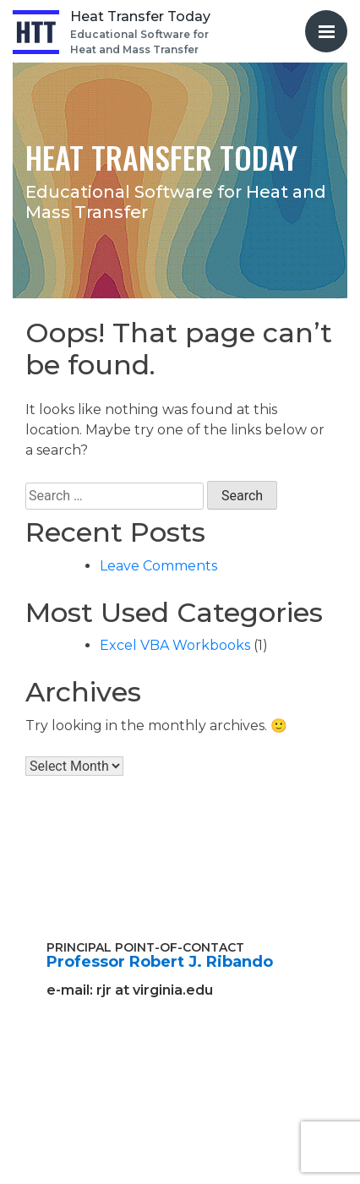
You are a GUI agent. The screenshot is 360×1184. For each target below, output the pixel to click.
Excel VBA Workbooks (175, 645)
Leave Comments (158, 566)
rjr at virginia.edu (154, 990)
